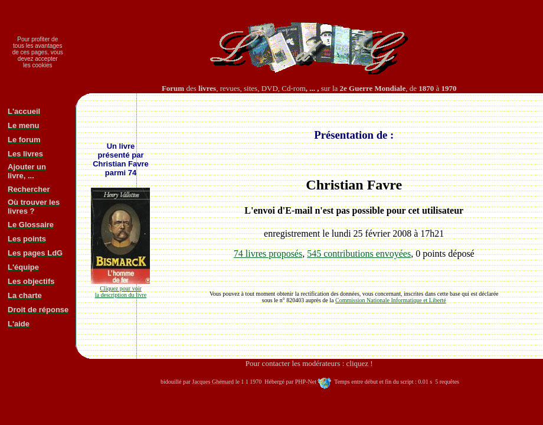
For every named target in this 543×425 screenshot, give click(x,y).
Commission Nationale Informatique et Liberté (390, 300)
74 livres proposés (268, 254)
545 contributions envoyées (359, 254)
